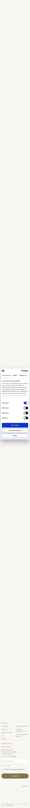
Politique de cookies (21, 726)
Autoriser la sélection (15, 430)
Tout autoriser (15, 425)
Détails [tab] (15, 375)
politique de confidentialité (17, 769)
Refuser (15, 435)
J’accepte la (14, 769)
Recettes (3, 739)
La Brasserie (4, 726)
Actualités (4, 729)
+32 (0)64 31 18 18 (5, 746)
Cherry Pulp (10, 805)
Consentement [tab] (6, 375)
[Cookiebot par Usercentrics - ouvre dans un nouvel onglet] (21, 371)
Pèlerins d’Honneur (6, 732)
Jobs (2, 736)
